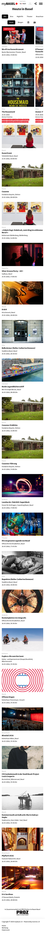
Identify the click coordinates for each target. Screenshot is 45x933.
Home (4, 926)
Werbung (5, 928)
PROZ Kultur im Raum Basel (30, 909)
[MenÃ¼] (41, 4)
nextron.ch (36, 922)
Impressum (6, 930)
